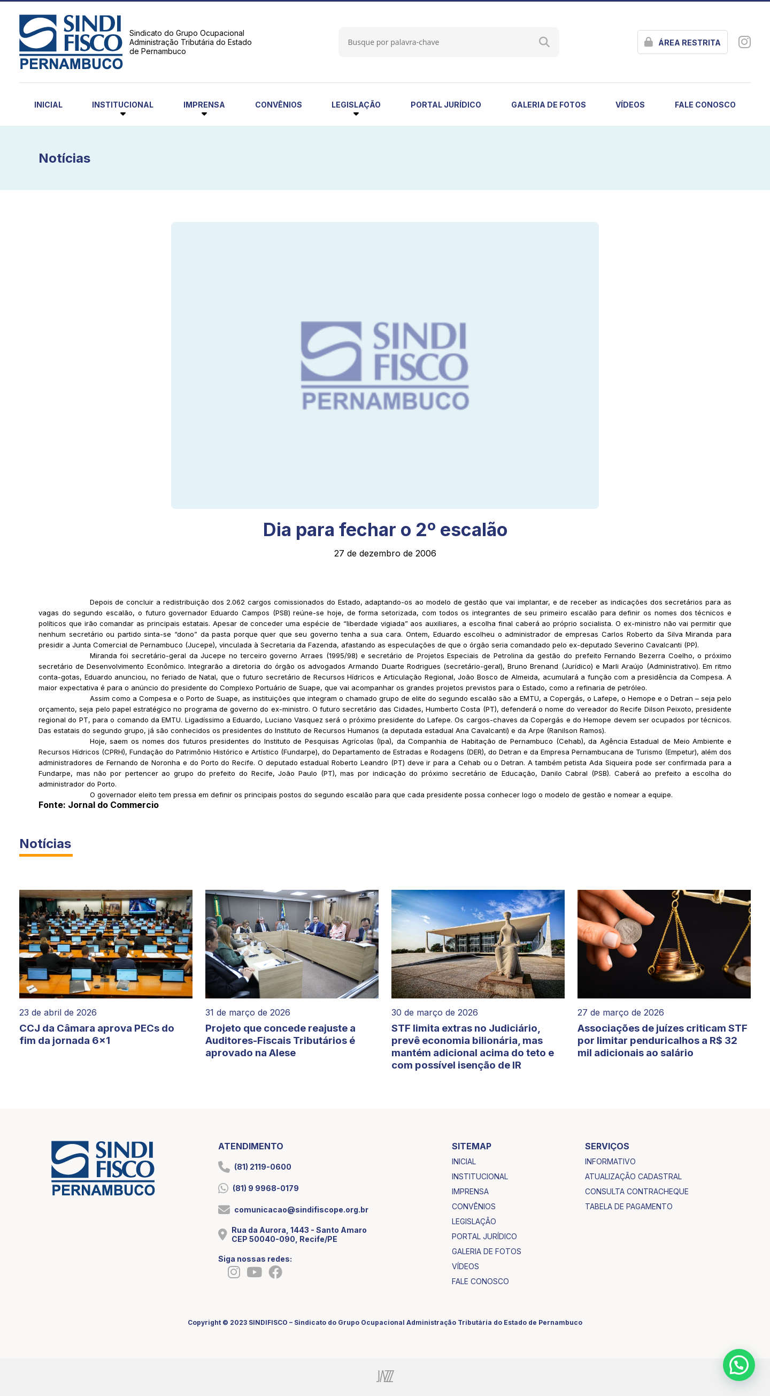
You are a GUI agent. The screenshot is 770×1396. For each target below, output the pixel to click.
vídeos (630, 104)
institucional (480, 1176)
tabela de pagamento (629, 1206)
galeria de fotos (548, 104)
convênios (278, 104)
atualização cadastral (633, 1176)
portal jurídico (446, 104)
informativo (610, 1161)
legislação (474, 1221)
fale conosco (705, 104)
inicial (48, 104)
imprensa (470, 1191)
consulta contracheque (637, 1191)
